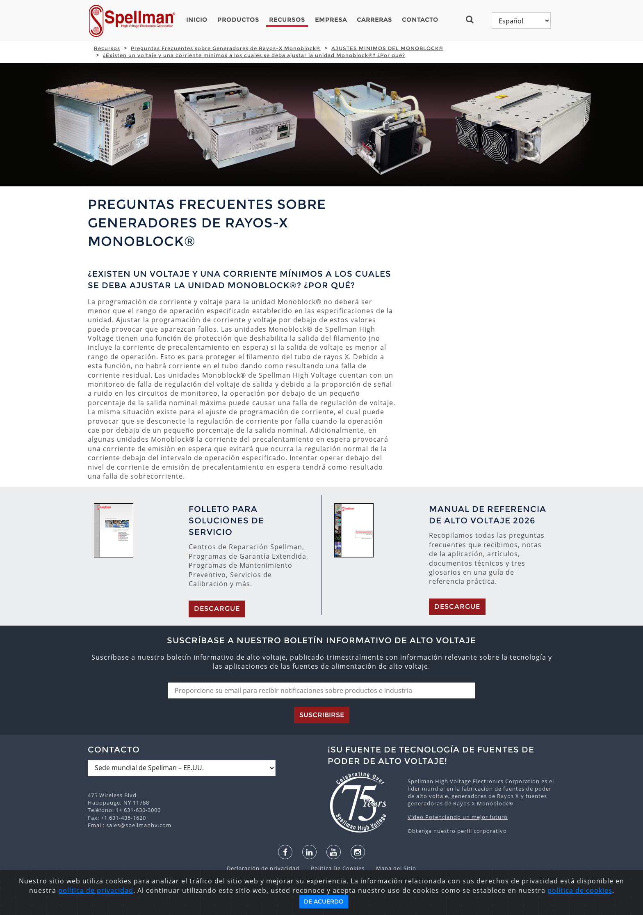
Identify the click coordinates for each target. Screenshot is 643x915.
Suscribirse (321, 715)
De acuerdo (324, 901)
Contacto (420, 19)
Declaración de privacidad (264, 868)
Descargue (217, 608)
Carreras (374, 19)
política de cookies (579, 890)
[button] (473, 19)
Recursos (287, 19)
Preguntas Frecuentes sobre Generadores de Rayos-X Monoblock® (226, 48)
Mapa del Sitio (391, 868)
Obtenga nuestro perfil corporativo (457, 831)
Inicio (196, 19)
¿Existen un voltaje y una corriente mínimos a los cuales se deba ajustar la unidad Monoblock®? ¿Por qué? (254, 55)
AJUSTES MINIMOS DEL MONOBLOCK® (387, 48)
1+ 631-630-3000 (138, 810)
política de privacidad (95, 890)
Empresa (331, 19)
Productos (238, 19)
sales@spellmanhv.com (138, 825)
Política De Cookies (333, 868)
